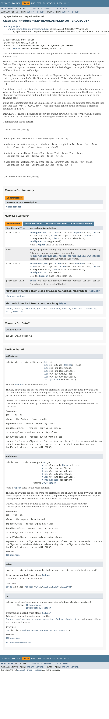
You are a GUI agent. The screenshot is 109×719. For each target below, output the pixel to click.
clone (9, 308)
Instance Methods (56, 223)
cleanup (10, 296)
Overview (5, 3)
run (32, 249)
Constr (30, 12)
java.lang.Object (11, 26)
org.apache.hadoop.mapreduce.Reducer (28, 29)
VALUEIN (46, 587)
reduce (21, 296)
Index (59, 3)
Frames (35, 8)
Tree (39, 3)
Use (33, 3)
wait (8, 311)
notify (66, 308)
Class (57, 232)
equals (18, 308)
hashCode (55, 308)
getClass (42, 308)
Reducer (17, 48)
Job (44, 232)
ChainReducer (13, 207)
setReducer (36, 263)
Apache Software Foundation (29, 670)
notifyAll (78, 308)
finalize (30, 308)
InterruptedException (38, 608)
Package (16, 3)
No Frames (46, 8)
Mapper (77, 232)
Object (63, 303)
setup (33, 281)
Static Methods (33, 223)
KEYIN (38, 587)
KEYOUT (56, 587)
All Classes (62, 8)
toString (91, 308)
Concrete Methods (82, 223)
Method (40, 12)
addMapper (35, 232)
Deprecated (49, 3)
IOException (49, 483)
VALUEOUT (66, 587)
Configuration (38, 241)
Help (66, 3)
